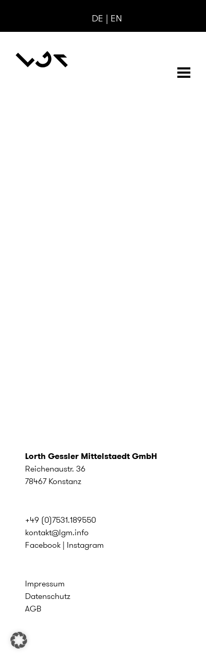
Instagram (85, 545)
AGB (33, 609)
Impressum (45, 584)
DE (97, 18)
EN (116, 18)
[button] (19, 640)
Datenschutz (47, 596)
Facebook (42, 545)
